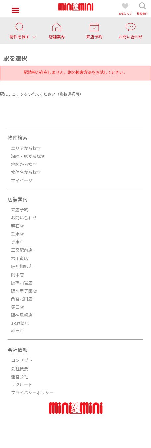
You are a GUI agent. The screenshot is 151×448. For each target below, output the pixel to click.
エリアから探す (26, 148)
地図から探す (24, 164)
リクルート (22, 384)
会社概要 (19, 368)
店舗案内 (18, 199)
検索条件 (142, 8)
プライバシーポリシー (32, 392)
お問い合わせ (24, 217)
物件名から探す (26, 172)
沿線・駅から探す (28, 156)
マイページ (22, 180)
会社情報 (18, 349)
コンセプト (22, 360)
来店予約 (19, 209)
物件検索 (18, 137)
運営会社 (19, 376)
